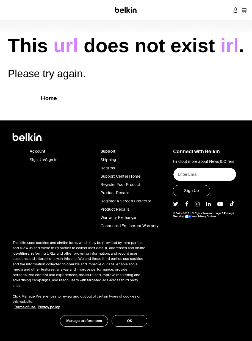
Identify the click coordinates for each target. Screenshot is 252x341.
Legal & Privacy (223, 213)
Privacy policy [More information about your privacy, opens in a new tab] (49, 307)
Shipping (108, 159)
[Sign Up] (191, 190)
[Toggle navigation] (8, 10)
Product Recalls (115, 192)
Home (49, 98)
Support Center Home (121, 176)
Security (178, 216)
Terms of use (25, 307)
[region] (80, 280)
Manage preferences (84, 320)
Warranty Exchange (118, 217)
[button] (225, 10)
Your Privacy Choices (200, 216)
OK (129, 320)
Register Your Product (120, 184)
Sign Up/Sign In (43, 159)
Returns (108, 168)
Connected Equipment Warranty (130, 225)
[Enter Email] (204, 174)
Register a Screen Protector (126, 201)
